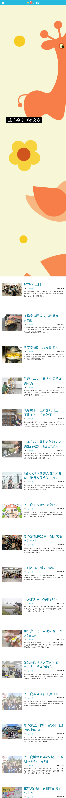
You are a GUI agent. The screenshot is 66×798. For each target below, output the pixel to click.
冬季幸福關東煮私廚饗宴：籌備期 (43, 318)
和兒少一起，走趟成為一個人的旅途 (43, 633)
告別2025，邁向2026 (39, 568)
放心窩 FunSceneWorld (33, 2)
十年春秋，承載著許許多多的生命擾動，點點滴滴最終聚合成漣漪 (43, 444)
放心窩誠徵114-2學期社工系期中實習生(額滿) (44, 759)
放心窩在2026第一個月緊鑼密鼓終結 (43, 539)
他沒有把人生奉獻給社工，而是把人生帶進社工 (43, 413)
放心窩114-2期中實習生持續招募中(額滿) (44, 728)
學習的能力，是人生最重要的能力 (43, 381)
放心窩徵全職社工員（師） (43, 694)
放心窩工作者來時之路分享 (43, 505)
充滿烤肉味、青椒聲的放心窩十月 (43, 791)
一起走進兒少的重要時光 (41, 599)
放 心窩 (30, 288)
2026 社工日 (32, 284)
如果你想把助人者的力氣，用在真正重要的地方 (43, 665)
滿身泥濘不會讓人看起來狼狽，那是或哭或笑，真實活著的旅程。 (43, 476)
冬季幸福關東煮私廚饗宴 (41, 347)
